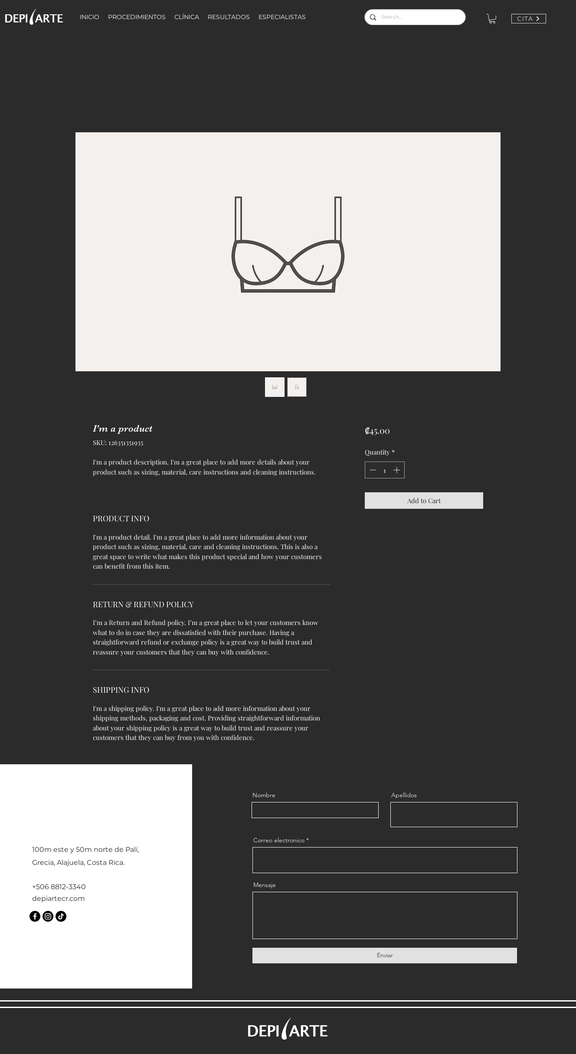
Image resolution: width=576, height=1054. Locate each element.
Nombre (263, 795)
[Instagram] (48, 916)
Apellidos (404, 795)
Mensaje (264, 885)
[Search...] (414, 17)
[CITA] (528, 18)
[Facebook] (34, 916)
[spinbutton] (384, 470)
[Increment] (397, 470)
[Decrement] (372, 470)
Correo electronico (278, 840)
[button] (492, 18)
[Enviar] (384, 955)
